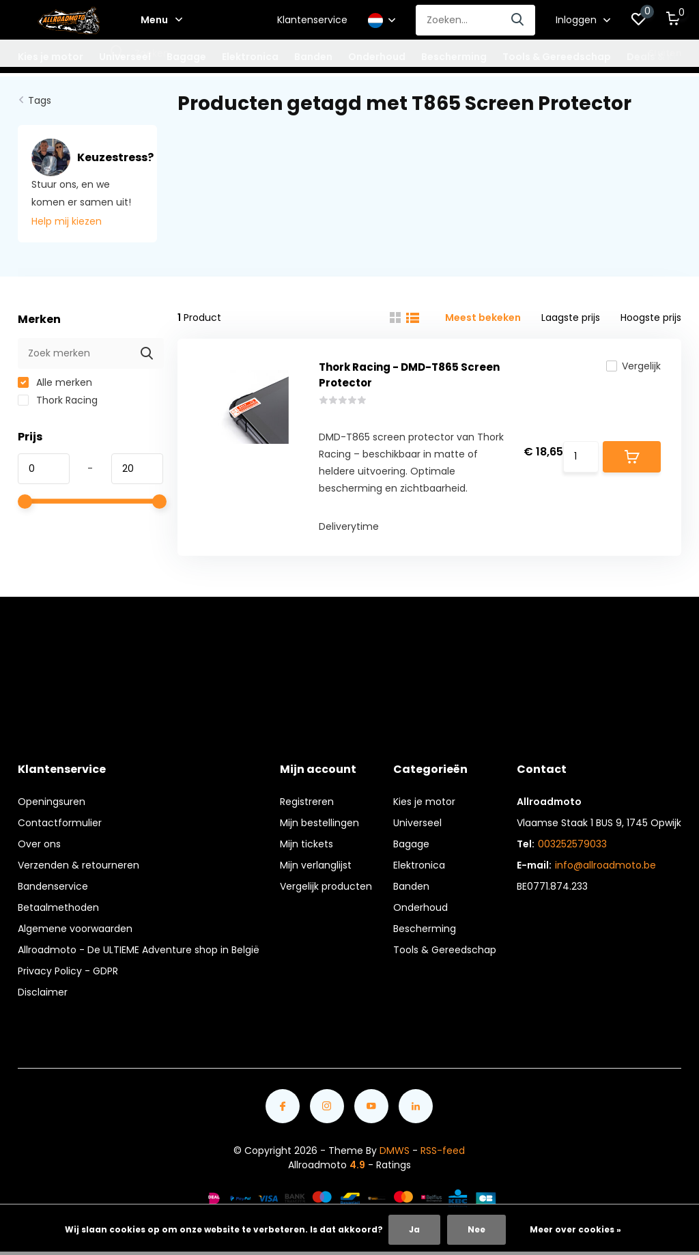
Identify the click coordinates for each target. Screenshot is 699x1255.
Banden (411, 886)
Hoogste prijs (650, 317)
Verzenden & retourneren (78, 865)
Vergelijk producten (326, 886)
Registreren (307, 801)
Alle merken (55, 382)
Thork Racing (58, 400)
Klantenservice (312, 20)
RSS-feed (442, 1150)
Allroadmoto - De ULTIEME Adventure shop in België (138, 950)
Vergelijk (633, 366)
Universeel (417, 823)
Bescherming (424, 928)
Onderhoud (420, 907)
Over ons (39, 844)
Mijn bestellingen (319, 823)
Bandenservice (53, 886)
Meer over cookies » (575, 1229)
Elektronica (419, 865)
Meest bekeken (483, 317)
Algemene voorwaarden (75, 928)
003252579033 (572, 844)
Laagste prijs (570, 317)
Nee (476, 1229)
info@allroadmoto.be (605, 865)
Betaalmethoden (58, 907)
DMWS (395, 1150)
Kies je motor (424, 801)
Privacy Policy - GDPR (68, 971)
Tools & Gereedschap (444, 950)
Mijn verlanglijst (316, 865)
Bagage (411, 844)
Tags (39, 100)
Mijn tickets (306, 844)
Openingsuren (51, 801)
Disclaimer (43, 992)
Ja (414, 1229)
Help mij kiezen (66, 221)
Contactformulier (60, 823)
